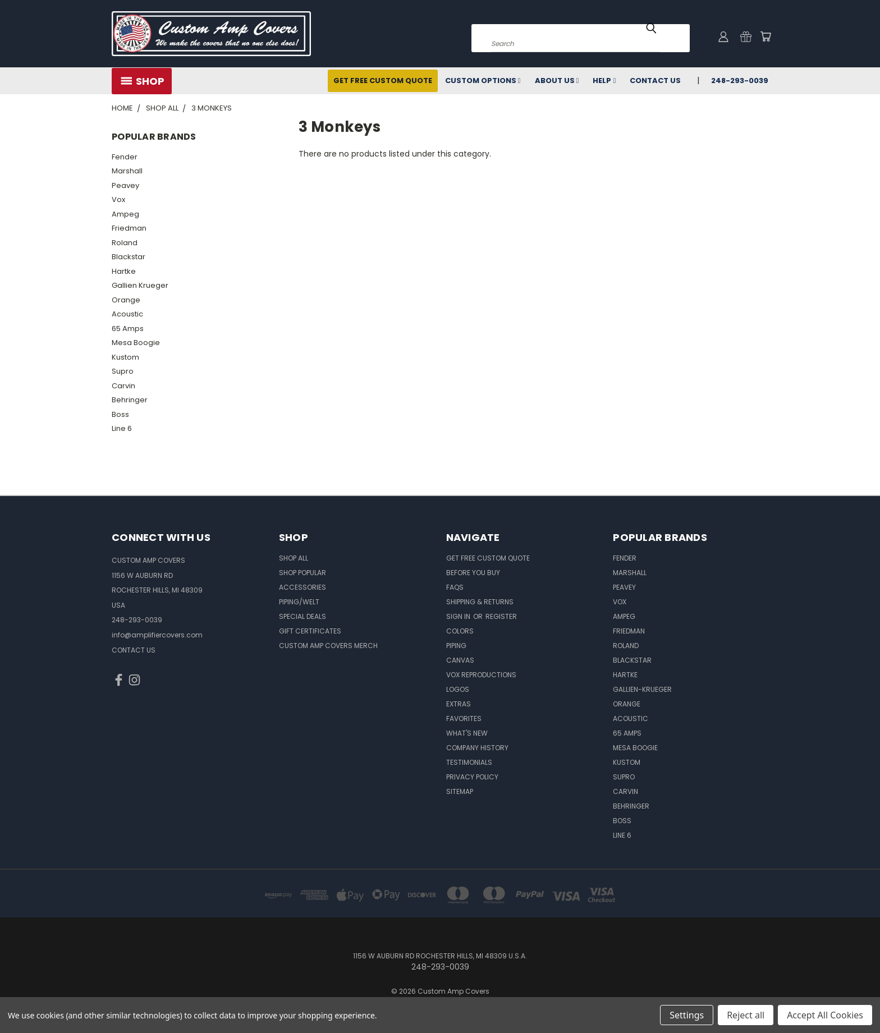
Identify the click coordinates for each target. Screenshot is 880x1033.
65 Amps (128, 328)
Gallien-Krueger (642, 689)
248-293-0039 (739, 80)
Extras (458, 704)
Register (501, 616)
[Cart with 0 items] (765, 36)
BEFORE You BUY (473, 572)
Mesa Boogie (136, 342)
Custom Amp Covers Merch (328, 645)
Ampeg (125, 214)
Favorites (464, 718)
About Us (557, 80)
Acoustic (127, 314)
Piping (456, 645)
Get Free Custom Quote (382, 80)
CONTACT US (133, 650)
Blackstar (128, 256)
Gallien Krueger (140, 285)
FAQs (455, 587)
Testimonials (469, 762)
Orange (126, 300)
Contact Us (655, 80)
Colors (460, 631)
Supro (123, 371)
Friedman (129, 228)
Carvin (123, 385)
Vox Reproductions (481, 675)
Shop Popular (302, 572)
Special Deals (302, 616)
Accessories (302, 587)
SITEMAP (459, 791)
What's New (467, 733)
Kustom (125, 357)
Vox (118, 199)
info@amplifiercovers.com (157, 635)
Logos (457, 689)
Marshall (127, 171)
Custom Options (483, 80)
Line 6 (122, 428)
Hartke (124, 271)
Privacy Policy (472, 777)
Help (604, 80)
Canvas (460, 660)
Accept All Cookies (825, 1015)
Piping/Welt (299, 602)
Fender (125, 156)
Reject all (745, 1015)
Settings (687, 1015)
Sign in (459, 616)
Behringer (130, 399)
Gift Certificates (310, 631)
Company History (477, 747)
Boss (120, 414)
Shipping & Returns (480, 602)
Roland (125, 242)
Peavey (125, 185)
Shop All (293, 558)
